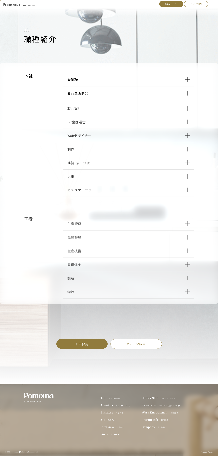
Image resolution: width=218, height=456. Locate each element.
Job (108, 420)
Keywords (161, 405)
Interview (112, 427)
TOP (110, 398)
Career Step (158, 398)
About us (115, 405)
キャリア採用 (196, 4)
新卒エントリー (171, 4)
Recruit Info (155, 420)
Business (112, 412)
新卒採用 (81, 344)
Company (153, 427)
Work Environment (160, 412)
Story (110, 434)
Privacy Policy (207, 452)
